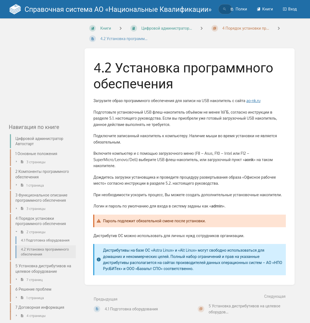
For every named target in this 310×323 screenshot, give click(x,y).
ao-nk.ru (253, 100)
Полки (238, 9)
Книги (265, 9)
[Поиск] (225, 9)
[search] (218, 9)
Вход (290, 9)
